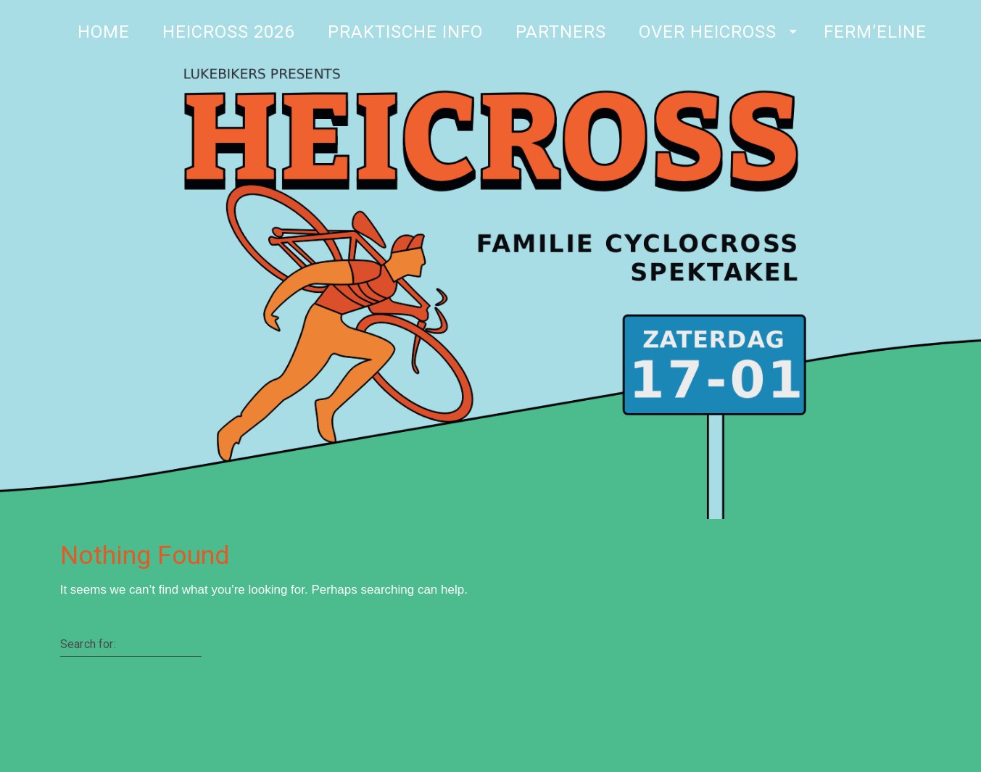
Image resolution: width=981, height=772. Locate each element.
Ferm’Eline (875, 32)
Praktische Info (404, 32)
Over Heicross (708, 32)
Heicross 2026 (228, 32)
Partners (560, 32)
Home (104, 32)
